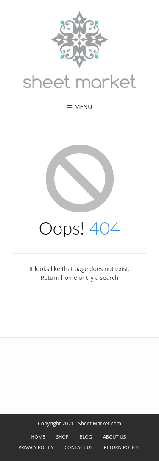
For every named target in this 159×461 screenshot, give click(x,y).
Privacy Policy (35, 447)
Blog (86, 436)
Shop (62, 436)
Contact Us (78, 447)
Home (38, 436)
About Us (114, 436)
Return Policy (121, 447)
